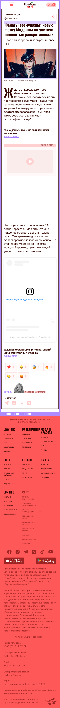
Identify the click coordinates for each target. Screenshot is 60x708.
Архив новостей (29, 539)
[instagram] (17, 551)
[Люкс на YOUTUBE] (11, 5)
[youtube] (50, 551)
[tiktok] (42, 551)
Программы (8, 501)
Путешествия (27, 477)
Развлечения (30, 429)
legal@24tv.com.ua (14, 665)
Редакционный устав (28, 517)
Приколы (26, 434)
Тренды (44, 450)
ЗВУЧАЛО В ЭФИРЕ (48, 473)
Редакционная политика (28, 523)
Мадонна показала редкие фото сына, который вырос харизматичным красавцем (27, 351)
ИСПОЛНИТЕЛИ (46, 469)
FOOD (7, 459)
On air (45, 459)
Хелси (6, 479)
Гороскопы (27, 443)
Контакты (26, 535)
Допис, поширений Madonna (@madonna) (30, 337)
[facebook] (14, 403)
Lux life (9, 492)
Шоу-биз (8, 392)
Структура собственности (29, 504)
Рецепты (7, 464)
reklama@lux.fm (12, 675)
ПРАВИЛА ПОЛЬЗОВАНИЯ (28, 498)
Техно (24, 473)
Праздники (26, 447)
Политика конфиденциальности (30, 511)
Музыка (7, 451)
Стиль (43, 446)
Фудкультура (9, 484)
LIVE (50, 5)
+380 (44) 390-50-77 (15, 656)
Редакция (26, 544)
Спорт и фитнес (47, 441)
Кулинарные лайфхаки (9, 474)
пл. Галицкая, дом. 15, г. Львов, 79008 (25, 684)
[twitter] (21, 403)
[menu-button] (5, 5)
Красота (44, 437)
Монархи (7, 434)
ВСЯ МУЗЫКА (46, 464)
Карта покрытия (10, 510)
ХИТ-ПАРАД (45, 477)
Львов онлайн (10, 514)
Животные (26, 438)
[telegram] (6, 403)
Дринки (7, 469)
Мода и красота (46, 431)
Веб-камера (8, 505)
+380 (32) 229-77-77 (15, 646)
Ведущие (7, 497)
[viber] (29, 403)
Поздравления (28, 469)
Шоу (5, 443)
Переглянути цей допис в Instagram (24, 299)
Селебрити (40, 392)
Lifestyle (28, 459)
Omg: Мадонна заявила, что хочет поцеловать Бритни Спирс (26, 132)
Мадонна (29, 392)
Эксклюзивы (9, 447)
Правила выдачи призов (29, 530)
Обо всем (26, 464)
